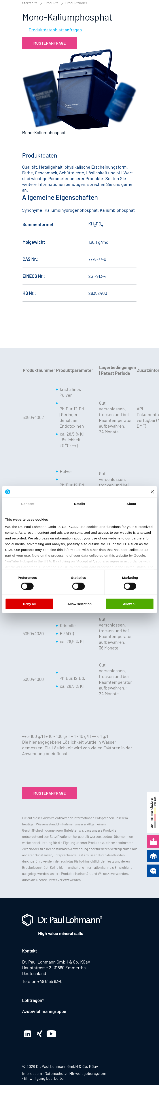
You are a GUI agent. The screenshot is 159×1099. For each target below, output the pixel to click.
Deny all (29, 604)
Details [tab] (79, 504)
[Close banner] (152, 491)
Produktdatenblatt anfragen (55, 29)
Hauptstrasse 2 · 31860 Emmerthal (54, 967)
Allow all (129, 604)
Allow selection (79, 604)
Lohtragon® (33, 1000)
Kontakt (29, 950)
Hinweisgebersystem (87, 1073)
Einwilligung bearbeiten (45, 1078)
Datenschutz (56, 1073)
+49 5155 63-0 (49, 981)
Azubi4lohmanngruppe (44, 1011)
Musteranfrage (49, 43)
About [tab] (131, 504)
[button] (132, 14)
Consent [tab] (27, 504)
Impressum (32, 1073)
